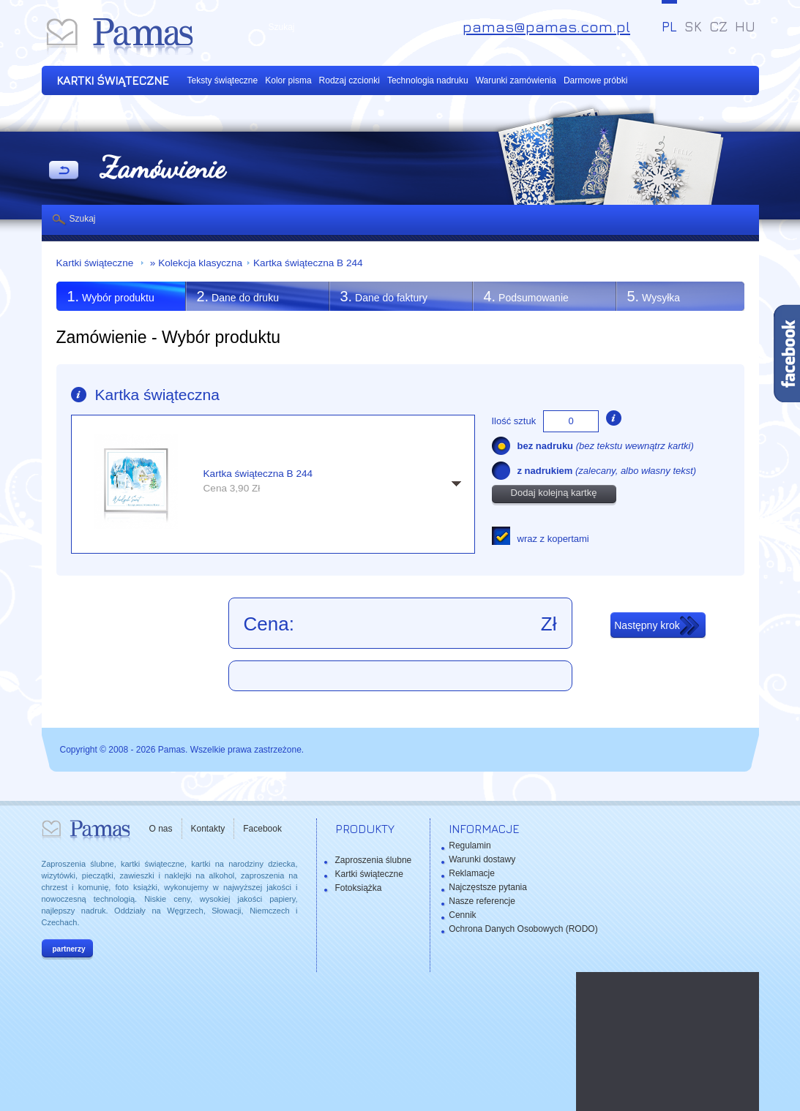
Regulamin (469, 845)
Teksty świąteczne (222, 80)
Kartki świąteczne (96, 262)
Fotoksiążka (358, 888)
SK (693, 26)
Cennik (462, 915)
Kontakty (208, 829)
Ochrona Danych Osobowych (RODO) (523, 929)
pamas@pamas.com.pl (546, 27)
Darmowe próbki (595, 80)
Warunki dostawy (482, 859)
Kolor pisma (288, 80)
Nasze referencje (482, 901)
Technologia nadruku (427, 80)
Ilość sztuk (514, 420)
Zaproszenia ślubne (373, 860)
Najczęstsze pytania (488, 887)
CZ (718, 26)
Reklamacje (472, 873)
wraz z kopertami (553, 538)
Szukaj (83, 219)
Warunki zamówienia (516, 80)
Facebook (262, 829)
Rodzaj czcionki (349, 80)
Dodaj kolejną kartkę (554, 492)
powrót (63, 171)
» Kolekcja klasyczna (194, 262)
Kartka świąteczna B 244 (308, 262)
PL (669, 26)
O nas (161, 829)
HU (745, 26)
